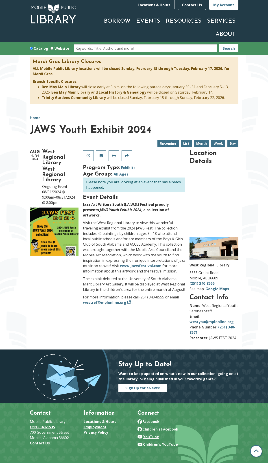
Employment (95, 426)
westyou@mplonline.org (212, 321)
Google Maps (217, 288)
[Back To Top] (256, 451)
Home (35, 117)
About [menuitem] (225, 34)
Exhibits (128, 167)
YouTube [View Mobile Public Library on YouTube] (148, 436)
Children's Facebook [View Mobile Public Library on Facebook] (158, 429)
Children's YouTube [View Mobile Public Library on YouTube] (157, 444)
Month (201, 143)
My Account (223, 4)
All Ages (121, 174)
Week (218, 143)
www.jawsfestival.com (140, 265)
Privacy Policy (96, 432)
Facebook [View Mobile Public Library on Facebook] (148, 421)
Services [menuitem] (221, 21)
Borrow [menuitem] (117, 21)
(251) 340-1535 (42, 426)
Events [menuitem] (148, 21)
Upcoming (168, 143)
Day (233, 143)
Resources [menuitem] (183, 21)
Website (61, 48)
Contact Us (192, 4)
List (186, 143)
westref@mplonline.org (104, 302)
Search (229, 48)
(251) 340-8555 (202, 283)
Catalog (41, 48)
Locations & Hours (154, 4)
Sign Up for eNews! (142, 388)
